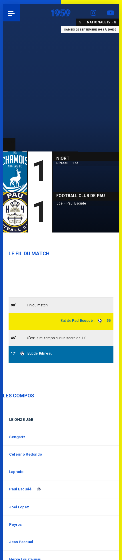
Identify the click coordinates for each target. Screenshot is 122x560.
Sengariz (17, 436)
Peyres (15, 524)
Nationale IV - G (101, 22)
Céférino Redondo (25, 454)
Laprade (16, 471)
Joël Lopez (19, 507)
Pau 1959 (20, 13)
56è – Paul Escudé (71, 203)
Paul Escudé (82, 320)
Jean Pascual (21, 541)
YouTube (110, 12)
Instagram (93, 12)
